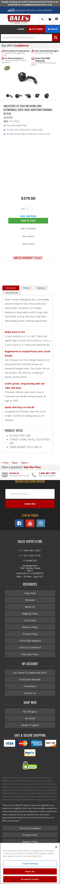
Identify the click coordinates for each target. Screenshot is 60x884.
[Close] (56, 847)
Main (15, 462)
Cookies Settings (30, 863)
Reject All (30, 871)
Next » (25, 462)
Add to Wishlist (28, 228)
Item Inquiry (28, 236)
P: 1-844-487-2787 (30, 550)
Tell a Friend (28, 244)
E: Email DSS (30, 560)
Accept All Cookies (30, 879)
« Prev (5, 462)
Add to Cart (28, 220)
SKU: (6, 121)
